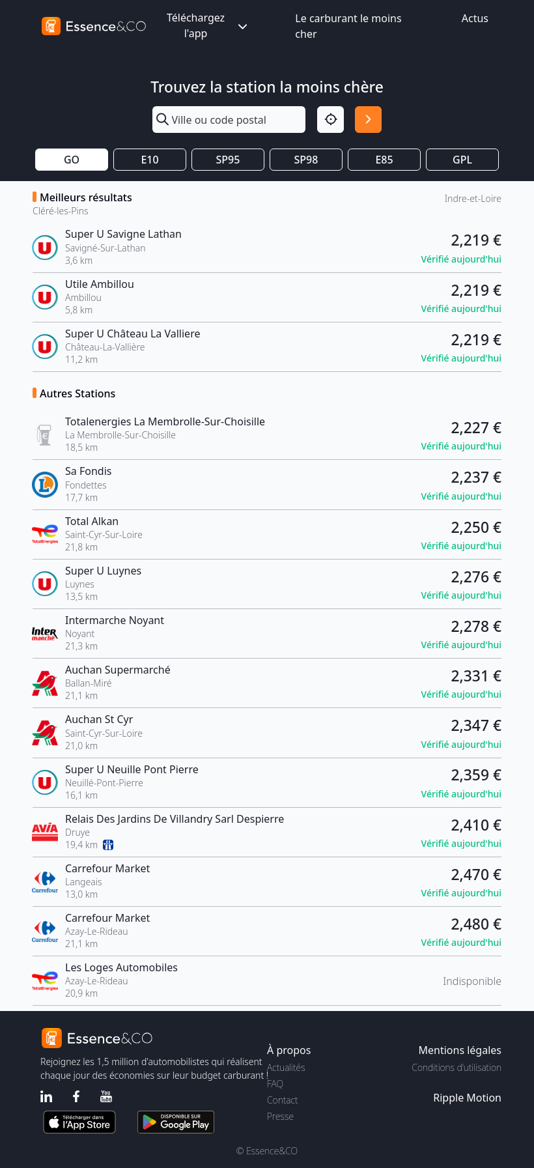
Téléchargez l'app (208, 25)
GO (71, 159)
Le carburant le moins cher (348, 26)
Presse (280, 1116)
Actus (475, 18)
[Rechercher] (368, 119)
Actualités (286, 1067)
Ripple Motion (467, 1097)
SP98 (306, 159)
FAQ (275, 1083)
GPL (462, 159)
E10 (149, 159)
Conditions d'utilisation (456, 1067)
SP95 (228, 159)
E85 (384, 159)
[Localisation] (330, 119)
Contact (282, 1100)
